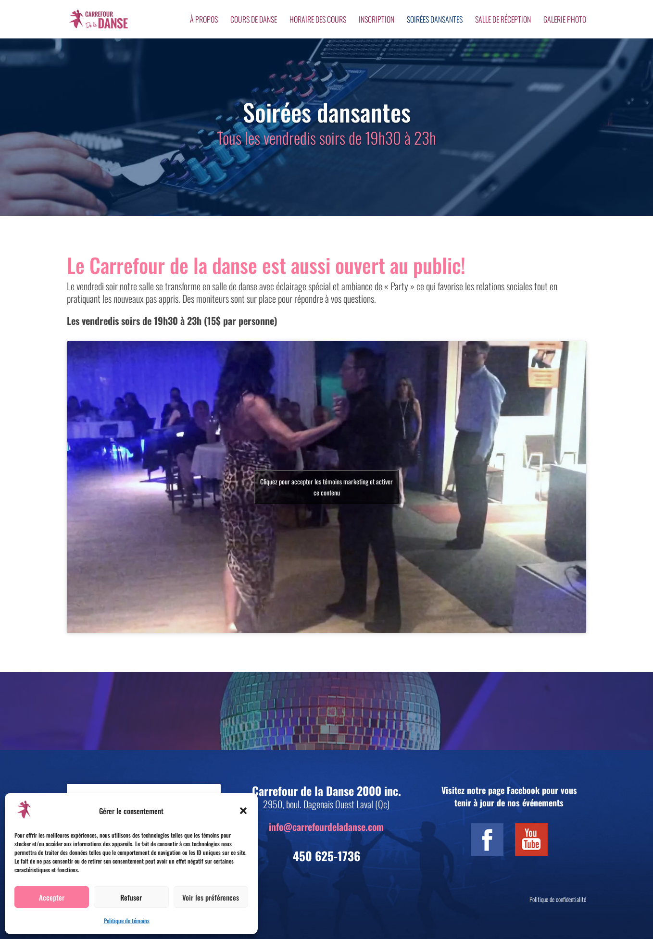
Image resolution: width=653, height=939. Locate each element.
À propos (204, 20)
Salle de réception (503, 20)
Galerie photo (564, 20)
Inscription (376, 20)
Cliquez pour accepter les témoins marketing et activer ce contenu (326, 486)
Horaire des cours (317, 20)
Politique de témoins (127, 920)
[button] (243, 810)
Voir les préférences (210, 897)
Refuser (131, 897)
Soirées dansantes (435, 20)
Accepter (51, 897)
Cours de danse (253, 20)
